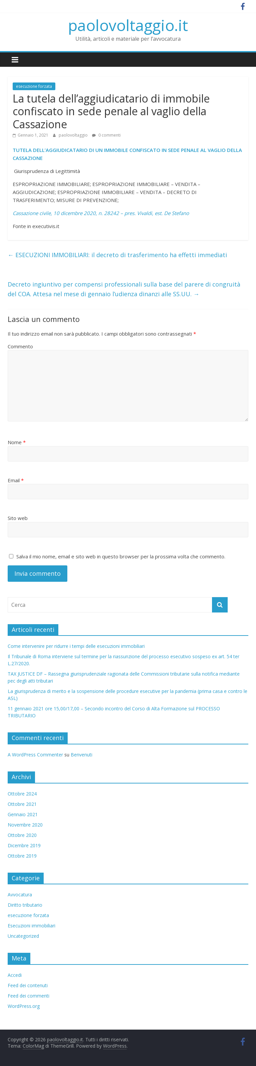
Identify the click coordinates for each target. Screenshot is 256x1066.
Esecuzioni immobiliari (31, 925)
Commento (20, 346)
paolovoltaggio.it (128, 25)
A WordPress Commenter (35, 754)
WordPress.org (24, 1006)
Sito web (18, 518)
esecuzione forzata (34, 86)
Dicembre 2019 (24, 845)
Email (16, 480)
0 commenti (106, 135)
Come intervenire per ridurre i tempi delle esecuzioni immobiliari (76, 646)
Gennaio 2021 (23, 814)
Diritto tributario (25, 905)
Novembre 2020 (25, 825)
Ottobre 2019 (22, 856)
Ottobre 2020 (22, 835)
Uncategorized (23, 936)
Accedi (15, 975)
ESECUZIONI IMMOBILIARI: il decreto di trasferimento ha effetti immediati (117, 255)
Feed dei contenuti (28, 985)
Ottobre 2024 (22, 793)
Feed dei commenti (28, 996)
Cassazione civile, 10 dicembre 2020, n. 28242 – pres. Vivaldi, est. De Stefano (101, 213)
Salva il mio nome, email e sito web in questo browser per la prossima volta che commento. (120, 556)
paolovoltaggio (74, 135)
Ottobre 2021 (22, 804)
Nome (17, 442)
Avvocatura (20, 894)
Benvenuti (81, 754)
